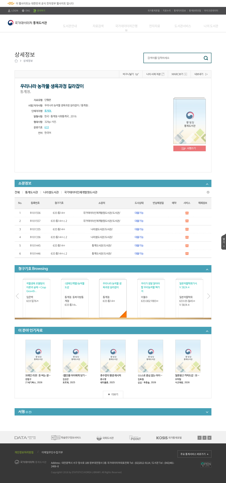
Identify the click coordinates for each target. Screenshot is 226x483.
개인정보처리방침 (24, 452)
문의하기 (39, 10)
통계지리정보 (180, 10)
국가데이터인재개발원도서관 (80, 192)
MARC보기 (177, 74)
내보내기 (198, 74)
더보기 (113, 394)
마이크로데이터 (211, 10)
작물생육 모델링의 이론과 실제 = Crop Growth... (36, 287)
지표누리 (167, 10)
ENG (26, 10)
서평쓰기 (191, 148)
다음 (204, 438)
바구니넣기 (128, 74)
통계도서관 (31, 192)
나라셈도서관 (51, 192)
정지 (209, 438)
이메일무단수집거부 (52, 452)
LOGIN (13, 10)
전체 (17, 192)
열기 (224, 240)
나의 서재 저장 (153, 74)
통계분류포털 (195, 10)
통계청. (48, 110)
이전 (200, 438)
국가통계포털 (154, 10)
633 (46, 127)
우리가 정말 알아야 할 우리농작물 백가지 (150, 287)
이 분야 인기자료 (30, 330)
